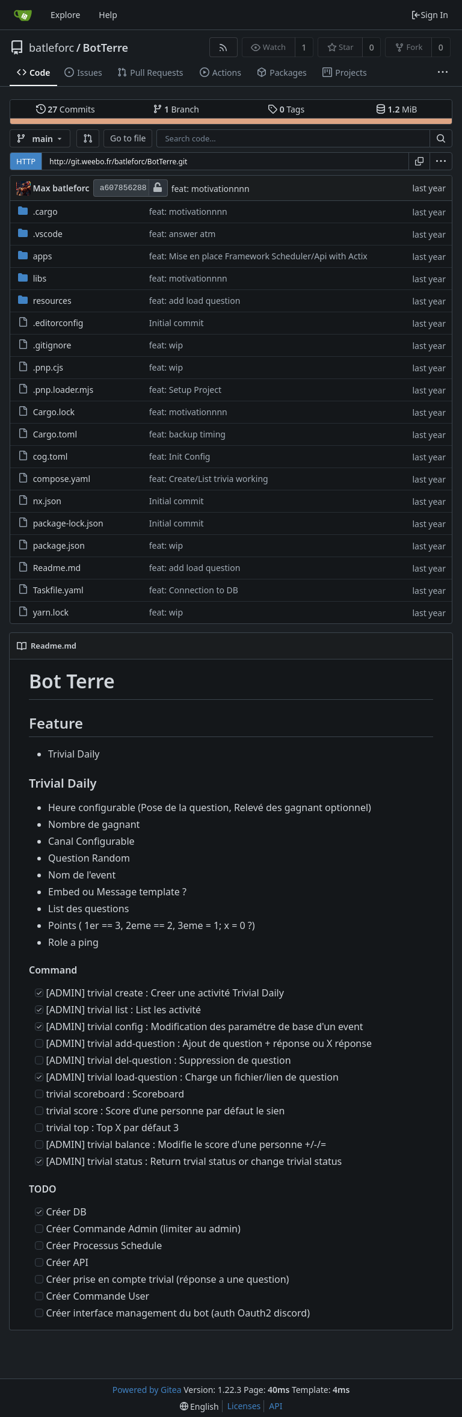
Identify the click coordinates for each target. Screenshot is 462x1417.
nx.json (47, 501)
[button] (87, 138)
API (275, 1406)
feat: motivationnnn (210, 188)
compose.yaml (61, 478)
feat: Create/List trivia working (208, 478)
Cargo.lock (54, 412)
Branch (176, 109)
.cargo (45, 211)
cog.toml (50, 456)
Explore (65, 14)
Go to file (128, 138)
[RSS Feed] (223, 47)
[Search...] (441, 138)
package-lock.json (68, 523)
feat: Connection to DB (193, 590)
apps (42, 256)
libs (40, 278)
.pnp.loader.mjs (63, 389)
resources (52, 300)
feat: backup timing (187, 434)
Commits (65, 109)
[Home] (23, 15)
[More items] (442, 73)
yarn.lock (51, 612)
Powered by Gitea (147, 1389)
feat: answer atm (182, 233)
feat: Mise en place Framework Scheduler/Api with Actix (258, 256)
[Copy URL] (419, 161)
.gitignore (52, 345)
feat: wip (166, 345)
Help (108, 14)
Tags (286, 109)
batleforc (51, 48)
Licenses (244, 1406)
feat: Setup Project (185, 389)
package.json (59, 545)
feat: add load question (195, 300)
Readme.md (57, 567)
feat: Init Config (180, 456)
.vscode (48, 233)
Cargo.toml (55, 434)
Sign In (429, 14)
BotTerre (105, 48)
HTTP (25, 161)
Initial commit (176, 323)
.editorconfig (58, 323)
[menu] (441, 161)
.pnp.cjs (48, 367)
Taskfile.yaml (58, 590)
